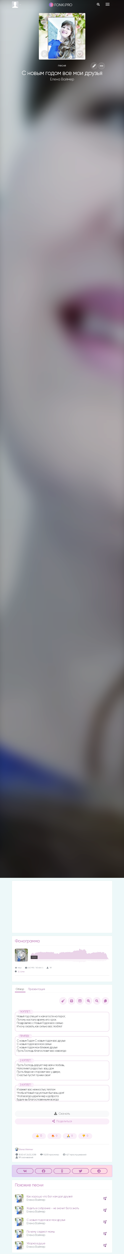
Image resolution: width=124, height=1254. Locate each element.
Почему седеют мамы (41, 1231)
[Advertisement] (62, 907)
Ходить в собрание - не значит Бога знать (53, 1208)
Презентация (36, 989)
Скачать (62, 1113)
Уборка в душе (36, 1243)
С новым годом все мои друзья (46, 1220)
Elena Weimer (24, 1149)
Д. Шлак (21, 972)
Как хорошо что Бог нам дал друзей (50, 1196)
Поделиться (62, 1121)
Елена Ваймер (62, 79)
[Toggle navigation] (107, 4)
